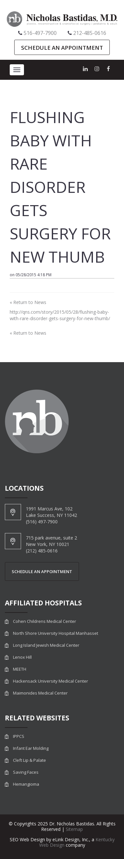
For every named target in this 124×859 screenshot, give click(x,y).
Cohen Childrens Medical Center (44, 621)
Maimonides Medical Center (40, 693)
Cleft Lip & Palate (29, 760)
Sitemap (74, 829)
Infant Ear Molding (31, 748)
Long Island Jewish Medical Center (46, 645)
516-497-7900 (40, 33)
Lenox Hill (22, 657)
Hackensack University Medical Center (50, 681)
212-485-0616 (89, 33)
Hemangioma (26, 784)
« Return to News (28, 302)
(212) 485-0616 (42, 551)
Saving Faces (26, 772)
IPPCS (18, 736)
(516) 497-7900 (42, 522)
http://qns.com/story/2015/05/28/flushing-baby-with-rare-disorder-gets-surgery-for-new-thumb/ (60, 315)
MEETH (19, 669)
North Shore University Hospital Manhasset (55, 633)
